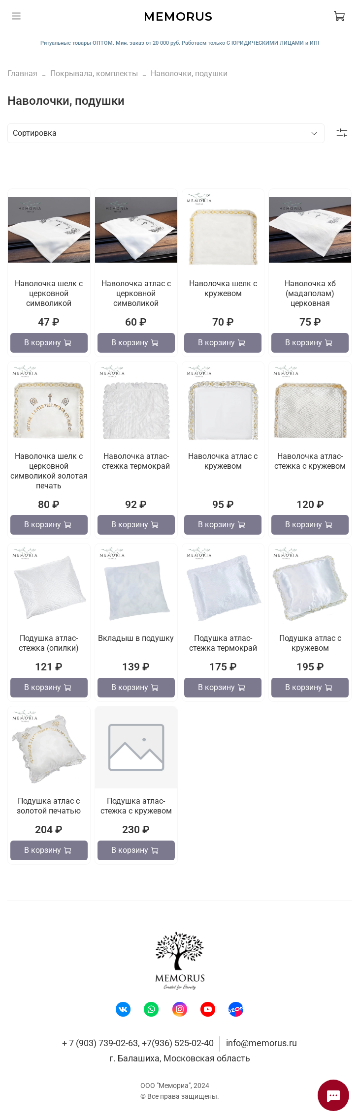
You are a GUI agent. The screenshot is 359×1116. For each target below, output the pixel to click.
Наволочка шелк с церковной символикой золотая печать (49, 471)
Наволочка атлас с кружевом (223, 461)
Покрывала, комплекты (94, 73)
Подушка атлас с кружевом (310, 643)
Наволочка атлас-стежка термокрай (136, 461)
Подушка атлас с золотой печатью (49, 805)
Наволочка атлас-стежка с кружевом (310, 461)
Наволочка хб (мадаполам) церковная (310, 293)
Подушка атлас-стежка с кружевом (136, 805)
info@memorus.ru (261, 1043)
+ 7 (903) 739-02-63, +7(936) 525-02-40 (138, 1043)
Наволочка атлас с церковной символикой (136, 293)
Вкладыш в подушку (136, 638)
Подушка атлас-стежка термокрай (223, 643)
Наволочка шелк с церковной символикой (49, 293)
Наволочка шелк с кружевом (223, 288)
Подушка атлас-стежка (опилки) (49, 643)
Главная (22, 73)
